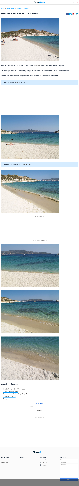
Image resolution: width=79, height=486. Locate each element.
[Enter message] (69, 470)
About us (22, 460)
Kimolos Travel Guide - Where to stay (14, 389)
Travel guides (10, 8)
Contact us (3, 460)
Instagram (45, 465)
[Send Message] (39, 410)
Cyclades (19, 8)
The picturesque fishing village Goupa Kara (16, 394)
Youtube (45, 462)
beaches (18, 82)
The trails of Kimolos (9, 396)
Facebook (45, 460)
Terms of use (4, 462)
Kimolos (26, 8)
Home (2, 8)
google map (26, 164)
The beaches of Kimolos (10, 391)
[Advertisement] (39, 100)
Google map (7, 399)
